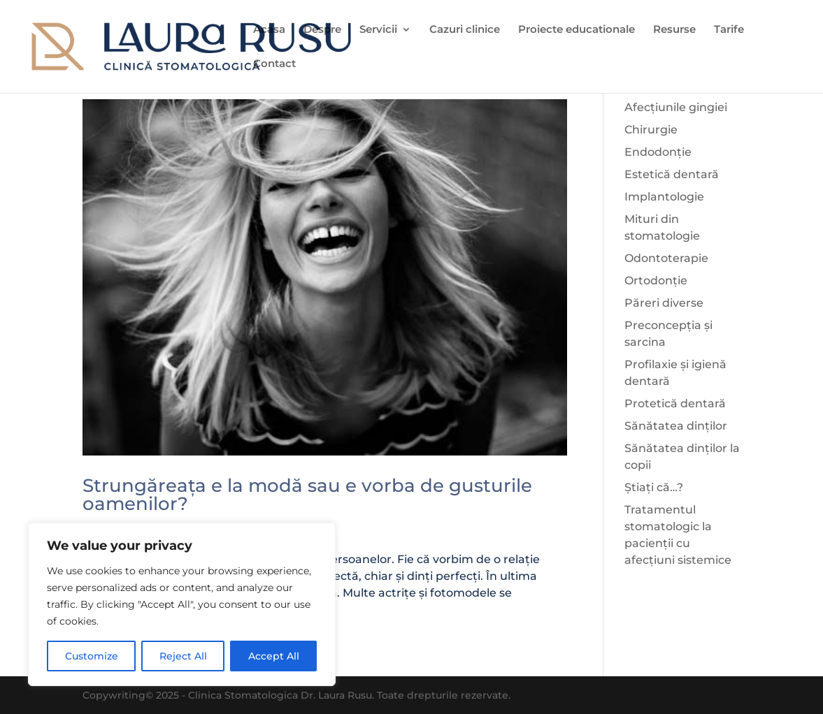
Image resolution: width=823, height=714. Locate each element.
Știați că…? (653, 487)
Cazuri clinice (464, 30)
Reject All (183, 656)
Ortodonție (655, 280)
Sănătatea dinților (675, 425)
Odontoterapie (666, 258)
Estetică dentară (671, 174)
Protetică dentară (675, 403)
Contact (274, 64)
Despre (322, 30)
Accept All (273, 656)
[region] (182, 604)
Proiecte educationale (576, 30)
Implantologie (664, 196)
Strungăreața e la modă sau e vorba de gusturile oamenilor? (307, 494)
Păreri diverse (663, 302)
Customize (91, 656)
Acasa (269, 30)
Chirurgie (651, 129)
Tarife (729, 30)
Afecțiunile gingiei (675, 107)
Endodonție (658, 152)
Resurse (674, 30)
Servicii (378, 30)
